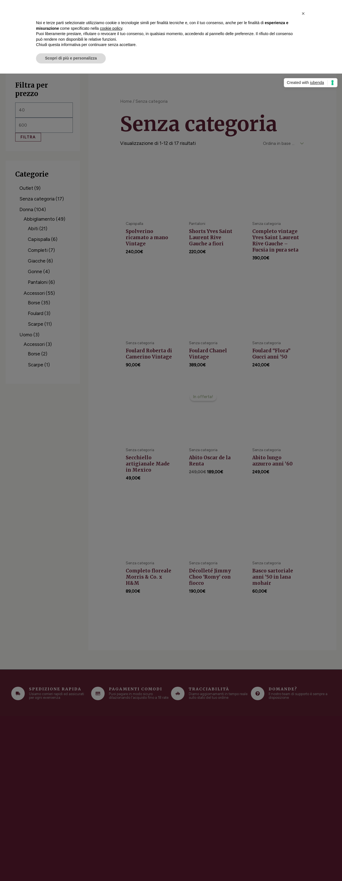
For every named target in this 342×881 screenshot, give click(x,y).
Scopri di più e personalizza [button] (71, 58)
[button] (303, 13)
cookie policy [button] (111, 28)
